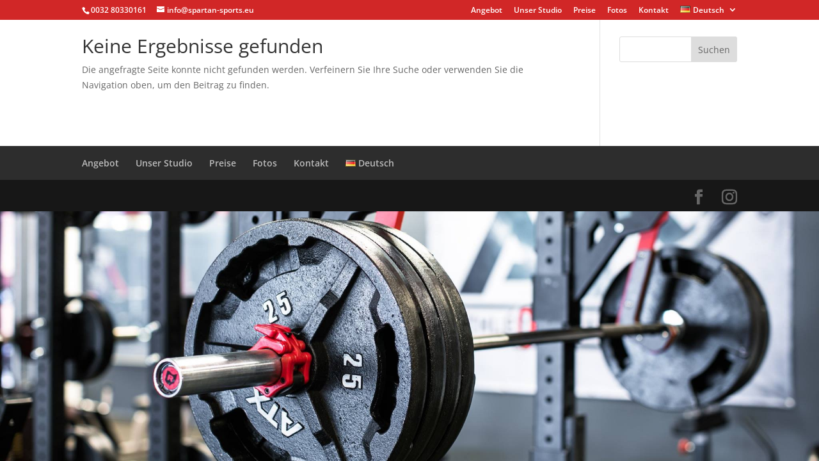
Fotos (617, 10)
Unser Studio (538, 10)
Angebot (486, 10)
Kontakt (654, 10)
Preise (584, 10)
